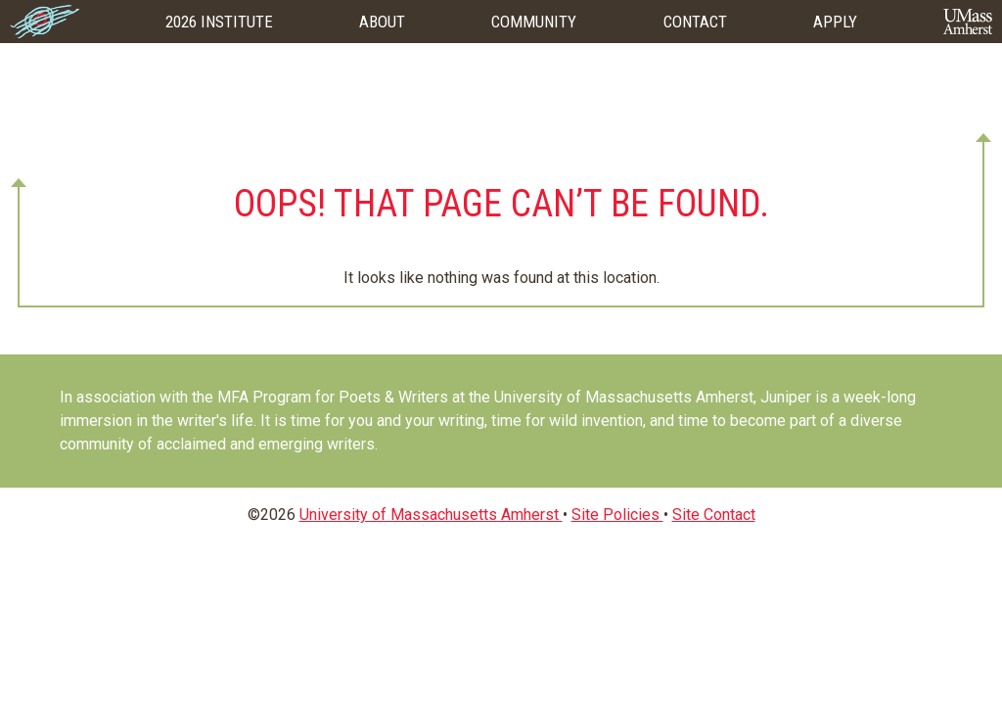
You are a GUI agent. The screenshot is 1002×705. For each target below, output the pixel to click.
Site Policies (617, 514)
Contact (695, 21)
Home (44, 21)
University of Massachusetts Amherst (431, 514)
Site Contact (713, 514)
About (382, 21)
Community (533, 21)
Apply (835, 21)
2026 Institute (219, 21)
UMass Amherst (967, 21)
